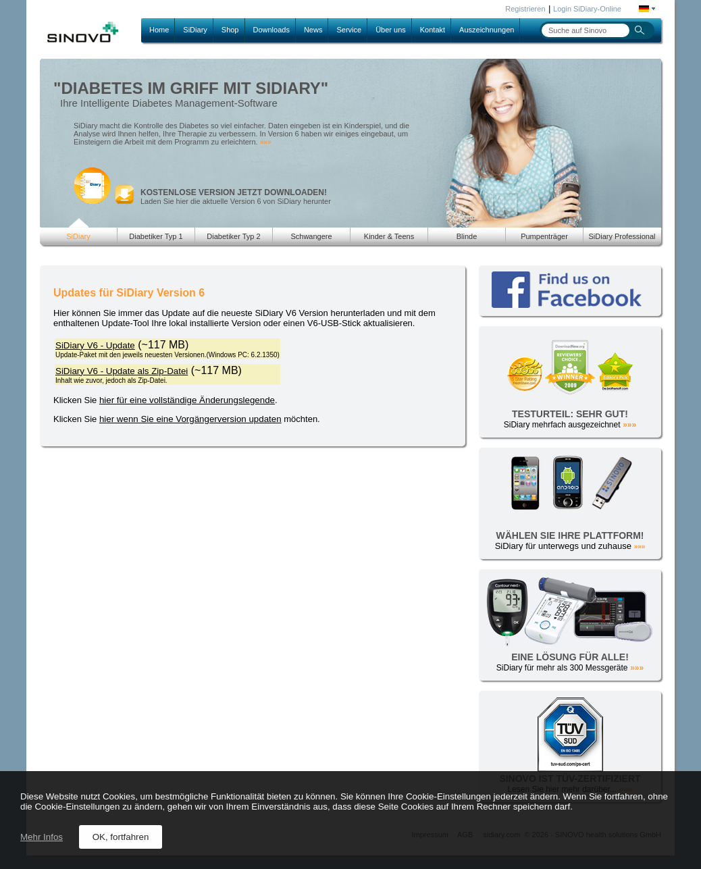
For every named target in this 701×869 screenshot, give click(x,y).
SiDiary (195, 30)
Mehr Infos (41, 837)
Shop (230, 30)
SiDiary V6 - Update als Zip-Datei (121, 371)
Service (348, 30)
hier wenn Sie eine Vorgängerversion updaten (190, 419)
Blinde (467, 236)
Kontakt (432, 30)
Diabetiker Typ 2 (233, 236)
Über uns (390, 30)
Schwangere (311, 236)
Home (159, 30)
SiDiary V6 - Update (95, 345)
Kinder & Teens (389, 236)
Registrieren (525, 9)
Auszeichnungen (486, 30)
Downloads (271, 30)
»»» (265, 142)
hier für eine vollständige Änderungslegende (187, 400)
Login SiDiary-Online (587, 9)
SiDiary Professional (621, 236)
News (313, 30)
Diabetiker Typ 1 (155, 236)
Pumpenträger (544, 236)
